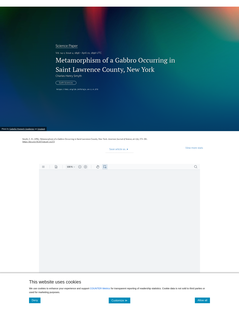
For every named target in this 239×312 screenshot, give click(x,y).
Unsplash (41, 129)
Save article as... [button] (118, 149)
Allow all (204, 300)
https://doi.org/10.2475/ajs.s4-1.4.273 (77, 89)
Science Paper (67, 46)
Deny (36, 300)
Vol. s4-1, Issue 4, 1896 (68, 53)
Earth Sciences (66, 83)
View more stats (194, 147)
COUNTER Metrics (100, 288)
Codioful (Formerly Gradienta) (21, 129)
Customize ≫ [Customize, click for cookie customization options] (120, 300)
